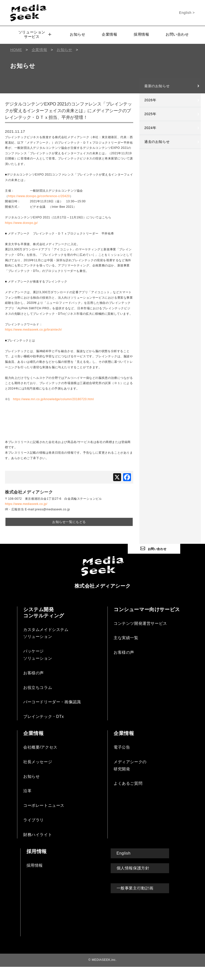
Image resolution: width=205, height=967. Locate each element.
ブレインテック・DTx (43, 716)
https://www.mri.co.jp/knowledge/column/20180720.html (53, 399)
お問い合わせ (177, 34)
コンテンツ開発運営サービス (140, 623)
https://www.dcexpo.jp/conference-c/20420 (39, 196)
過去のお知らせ (157, 142)
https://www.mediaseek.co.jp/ (26, 504)
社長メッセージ (37, 762)
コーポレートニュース (43, 805)
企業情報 (109, 34)
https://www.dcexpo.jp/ (21, 223)
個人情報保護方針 (133, 868)
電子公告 (122, 747)
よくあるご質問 (128, 783)
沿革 (27, 791)
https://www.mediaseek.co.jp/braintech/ (33, 329)
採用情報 (141, 34)
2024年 (150, 128)
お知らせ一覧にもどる (69, 522)
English (124, 853)
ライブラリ (33, 820)
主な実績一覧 (126, 638)
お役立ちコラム (37, 687)
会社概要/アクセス (40, 747)
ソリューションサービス (34, 34)
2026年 (150, 100)
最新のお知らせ (157, 86)
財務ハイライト (37, 835)
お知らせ (77, 34)
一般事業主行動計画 (135, 888)
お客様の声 (33, 673)
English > (187, 13)
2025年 (150, 114)
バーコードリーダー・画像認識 (52, 702)
